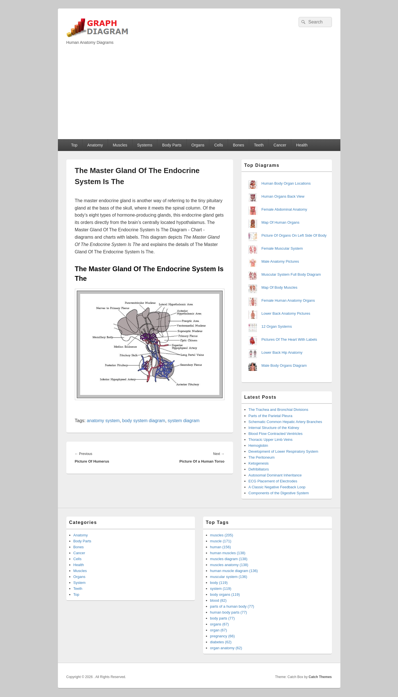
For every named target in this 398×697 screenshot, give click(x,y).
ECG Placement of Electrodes (273, 481)
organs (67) (219, 624)
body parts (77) (222, 618)
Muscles (120, 145)
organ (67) (218, 630)
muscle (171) (220, 541)
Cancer (279, 145)
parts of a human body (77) (232, 606)
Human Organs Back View (283, 196)
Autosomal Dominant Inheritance (275, 475)
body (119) (219, 583)
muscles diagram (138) (228, 559)
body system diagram (143, 420)
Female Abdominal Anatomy (284, 209)
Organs (198, 145)
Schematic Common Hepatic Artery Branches (285, 422)
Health (301, 145)
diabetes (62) (221, 642)
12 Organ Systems (277, 326)
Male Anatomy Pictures (280, 261)
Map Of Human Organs (280, 222)
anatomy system (103, 420)
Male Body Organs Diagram (284, 365)
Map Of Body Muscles (279, 287)
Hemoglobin (258, 445)
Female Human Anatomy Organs (288, 300)
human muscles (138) (227, 553)
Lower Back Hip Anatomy (282, 352)
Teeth (259, 145)
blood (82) (218, 600)
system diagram (184, 420)
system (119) (220, 588)
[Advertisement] (199, 96)
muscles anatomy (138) (229, 565)
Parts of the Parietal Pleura (270, 416)
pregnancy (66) (222, 636)
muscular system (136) (228, 577)
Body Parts (171, 145)
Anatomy (95, 145)
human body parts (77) (228, 612)
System (79, 583)
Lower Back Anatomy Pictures (286, 313)
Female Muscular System (282, 248)
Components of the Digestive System (279, 493)
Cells (218, 145)
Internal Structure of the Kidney (274, 428)
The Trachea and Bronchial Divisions (278, 409)
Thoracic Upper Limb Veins (271, 439)
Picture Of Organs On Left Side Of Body (294, 235)
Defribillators (259, 469)
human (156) (220, 547)
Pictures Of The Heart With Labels (289, 339)
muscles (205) (221, 535)
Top (74, 145)
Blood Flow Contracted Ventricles (276, 433)
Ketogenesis (259, 463)
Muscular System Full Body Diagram (291, 274)
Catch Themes (320, 677)
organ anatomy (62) (226, 648)
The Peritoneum (262, 457)
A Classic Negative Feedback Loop (277, 487)
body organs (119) (225, 594)
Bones (238, 145)
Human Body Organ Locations (286, 183)
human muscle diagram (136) (234, 571)
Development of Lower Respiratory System (283, 451)
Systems (144, 145)
